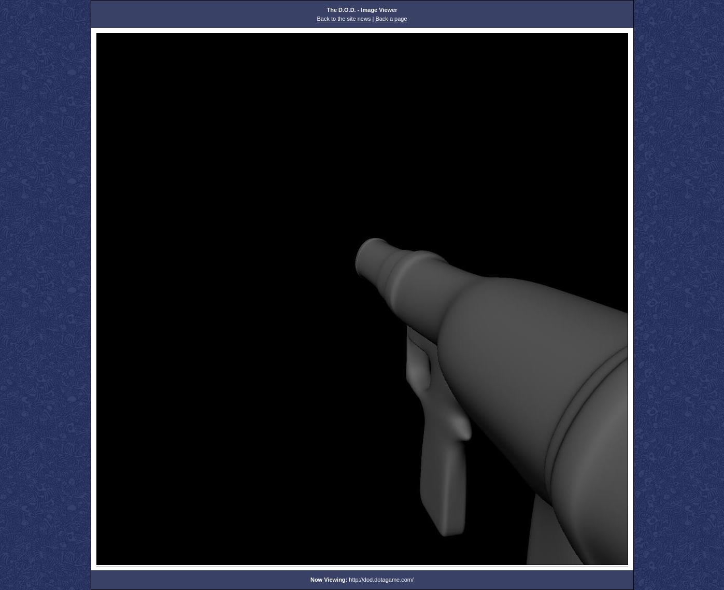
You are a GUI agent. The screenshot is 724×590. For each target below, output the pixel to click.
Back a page (391, 19)
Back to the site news (344, 19)
